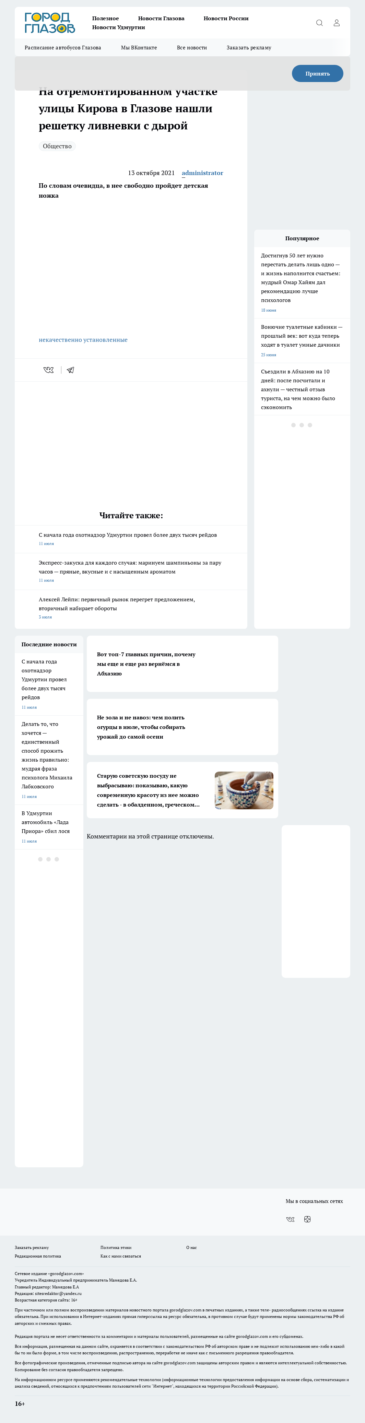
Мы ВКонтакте (139, 47)
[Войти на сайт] (336, 23)
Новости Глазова (161, 18)
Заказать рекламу (249, 47)
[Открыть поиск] (319, 23)
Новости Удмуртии (118, 27)
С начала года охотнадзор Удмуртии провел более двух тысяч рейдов (131, 539)
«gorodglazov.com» (66, 1273)
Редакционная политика (38, 1256)
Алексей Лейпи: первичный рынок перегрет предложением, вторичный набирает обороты (131, 608)
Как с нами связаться (121, 1256)
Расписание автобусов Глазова (63, 47)
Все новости (192, 47)
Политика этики (116, 1247)
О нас (191, 1247)
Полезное (105, 18)
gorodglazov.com (185, 1309)
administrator (202, 173)
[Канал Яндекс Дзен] (307, 1219)
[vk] (49, 370)
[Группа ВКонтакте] (290, 1219)
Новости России (226, 18)
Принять (318, 73)
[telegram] (73, 370)
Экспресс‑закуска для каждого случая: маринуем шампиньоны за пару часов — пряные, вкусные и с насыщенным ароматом (131, 572)
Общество (57, 146)
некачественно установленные (83, 339)
